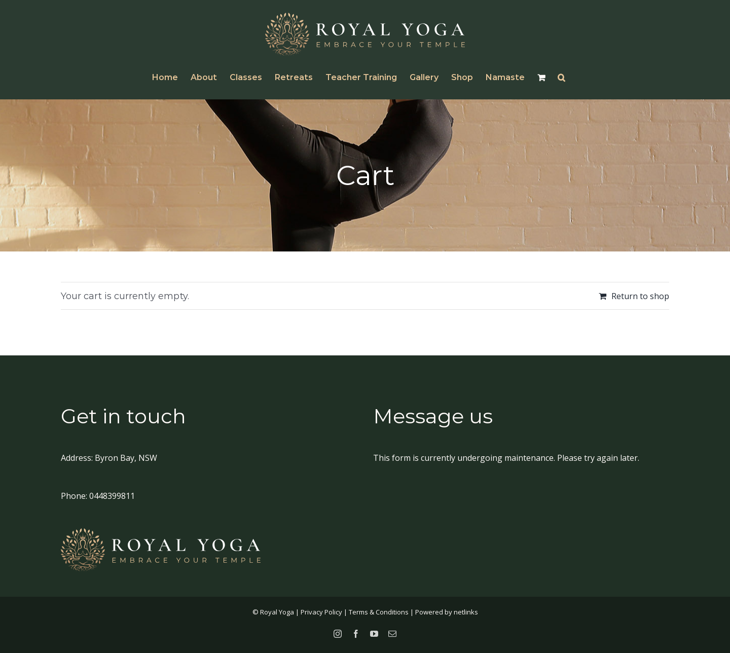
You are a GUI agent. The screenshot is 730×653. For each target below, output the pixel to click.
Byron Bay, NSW (126, 457)
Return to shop (640, 296)
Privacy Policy (321, 611)
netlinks (466, 611)
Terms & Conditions (379, 611)
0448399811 (112, 495)
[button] (561, 77)
